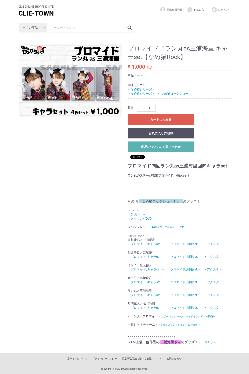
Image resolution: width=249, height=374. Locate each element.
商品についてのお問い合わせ (161, 147)
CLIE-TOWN (36, 13)
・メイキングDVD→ (141, 218)
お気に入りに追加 (161, 133)
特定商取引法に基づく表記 (137, 358)
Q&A (159, 358)
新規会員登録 (171, 10)
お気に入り (197, 10)
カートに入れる (160, 119)
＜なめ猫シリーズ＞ (141, 89)
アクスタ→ (214, 244)
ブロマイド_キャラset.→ (147, 244)
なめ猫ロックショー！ (176, 93)
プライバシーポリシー (104, 358)
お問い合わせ (174, 358)
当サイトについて (77, 358)
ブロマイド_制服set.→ (185, 244)
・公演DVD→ (137, 214)
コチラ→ (208, 342)
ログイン (220, 10)
